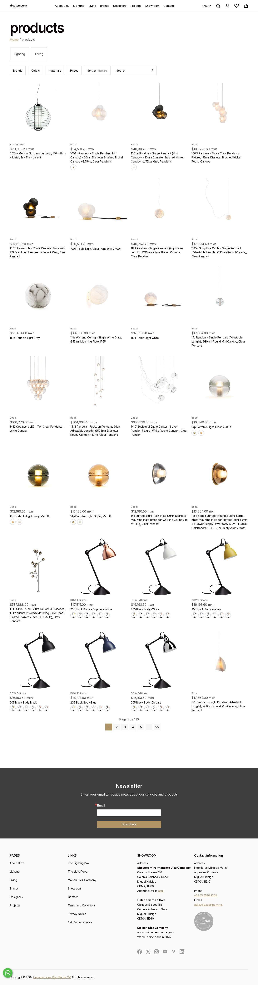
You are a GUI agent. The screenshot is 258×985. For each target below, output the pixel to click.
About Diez (62, 6)
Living (92, 6)
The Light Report (78, 871)
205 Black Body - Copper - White (91, 609)
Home (14, 39)
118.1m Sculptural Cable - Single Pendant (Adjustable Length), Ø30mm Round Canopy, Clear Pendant (219, 252)
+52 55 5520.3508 (205, 895)
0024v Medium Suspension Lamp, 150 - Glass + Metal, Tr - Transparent (38, 155)
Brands (104, 6)
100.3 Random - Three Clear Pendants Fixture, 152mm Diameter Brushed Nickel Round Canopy (216, 157)
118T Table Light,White (145, 337)
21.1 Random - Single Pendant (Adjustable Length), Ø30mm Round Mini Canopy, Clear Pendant (218, 706)
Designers (120, 6)
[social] (139, 951)
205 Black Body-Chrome (146, 702)
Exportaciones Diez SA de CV (52, 977)
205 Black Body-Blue (83, 702)
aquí (161, 890)
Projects (135, 6)
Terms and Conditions (82, 905)
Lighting (79, 6)
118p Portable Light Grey (25, 337)
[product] (38, 111)
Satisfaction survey (80, 922)
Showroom (152, 6)
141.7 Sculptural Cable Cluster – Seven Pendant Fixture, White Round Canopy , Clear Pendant (159, 430)
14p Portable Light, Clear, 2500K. (211, 427)
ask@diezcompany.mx (208, 904)
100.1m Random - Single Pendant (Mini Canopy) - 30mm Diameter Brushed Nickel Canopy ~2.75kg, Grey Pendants (157, 157)
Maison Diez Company (82, 880)
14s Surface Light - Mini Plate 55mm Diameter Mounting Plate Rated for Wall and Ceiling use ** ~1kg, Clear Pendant (159, 519)
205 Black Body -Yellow (206, 609)
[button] (236, 5)
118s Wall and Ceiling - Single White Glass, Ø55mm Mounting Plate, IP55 (96, 339)
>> (157, 727)
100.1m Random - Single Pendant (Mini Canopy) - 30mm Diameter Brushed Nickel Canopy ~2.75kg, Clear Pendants (96, 157)
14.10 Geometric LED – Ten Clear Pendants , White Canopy (36, 428)
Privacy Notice (77, 913)
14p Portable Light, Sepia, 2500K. (90, 516)
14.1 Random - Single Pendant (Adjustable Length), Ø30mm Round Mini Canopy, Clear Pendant (218, 341)
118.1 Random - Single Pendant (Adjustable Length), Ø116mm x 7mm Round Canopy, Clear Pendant (157, 252)
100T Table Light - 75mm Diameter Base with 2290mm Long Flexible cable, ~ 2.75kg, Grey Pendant (38, 252)
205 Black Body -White (145, 609)
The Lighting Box (78, 863)
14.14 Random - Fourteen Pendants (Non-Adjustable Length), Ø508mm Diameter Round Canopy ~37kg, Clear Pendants (95, 430)
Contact (168, 6)
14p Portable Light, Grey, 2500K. (30, 516)
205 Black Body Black (23, 702)
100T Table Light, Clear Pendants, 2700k (95, 248)
